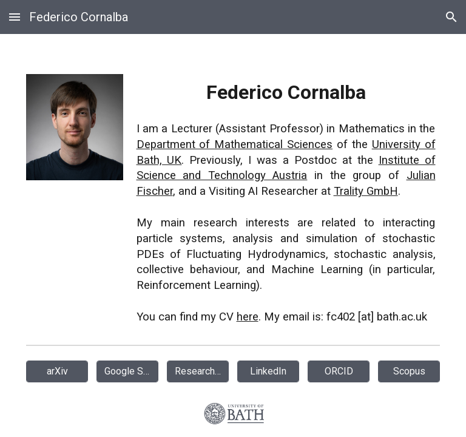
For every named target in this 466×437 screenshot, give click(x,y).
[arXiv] (57, 371)
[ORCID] (339, 371)
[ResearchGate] (198, 371)
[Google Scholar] (127, 371)
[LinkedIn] (268, 371)
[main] (286, 202)
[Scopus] (409, 371)
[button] (14, 16)
